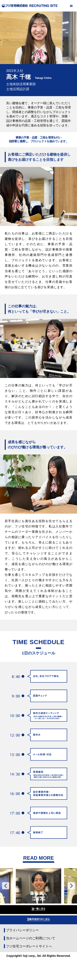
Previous (5, 885)
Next (71, 885)
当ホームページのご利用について (30, 942)
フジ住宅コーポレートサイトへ (29, 950)
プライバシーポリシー (22, 934)
